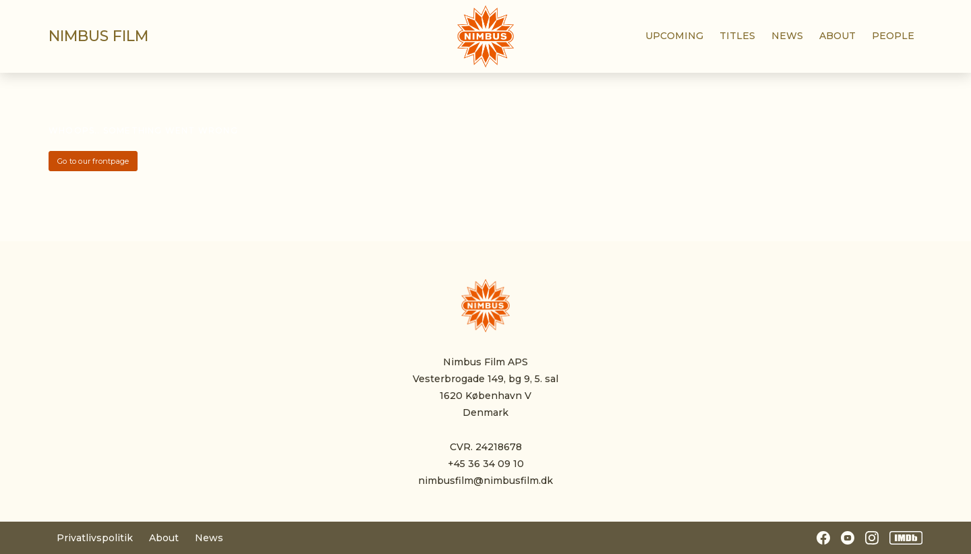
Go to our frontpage (93, 161)
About (164, 538)
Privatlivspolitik (95, 538)
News (209, 538)
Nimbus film (98, 36)
